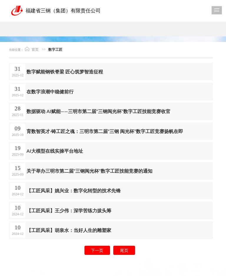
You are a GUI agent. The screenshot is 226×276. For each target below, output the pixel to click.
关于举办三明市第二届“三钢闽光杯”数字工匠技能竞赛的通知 (89, 171)
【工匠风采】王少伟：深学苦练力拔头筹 (68, 210)
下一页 (97, 250)
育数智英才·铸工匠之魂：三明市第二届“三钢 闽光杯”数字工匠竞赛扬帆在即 (104, 131)
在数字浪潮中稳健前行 (50, 91)
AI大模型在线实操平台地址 (54, 151)
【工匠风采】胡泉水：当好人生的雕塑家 (68, 230)
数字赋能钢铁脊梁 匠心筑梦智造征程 (64, 71)
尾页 (124, 250)
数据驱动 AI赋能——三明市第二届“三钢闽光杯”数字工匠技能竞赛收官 (98, 111)
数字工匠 (55, 49)
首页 (31, 49)
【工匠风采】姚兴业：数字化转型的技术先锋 (73, 190)
